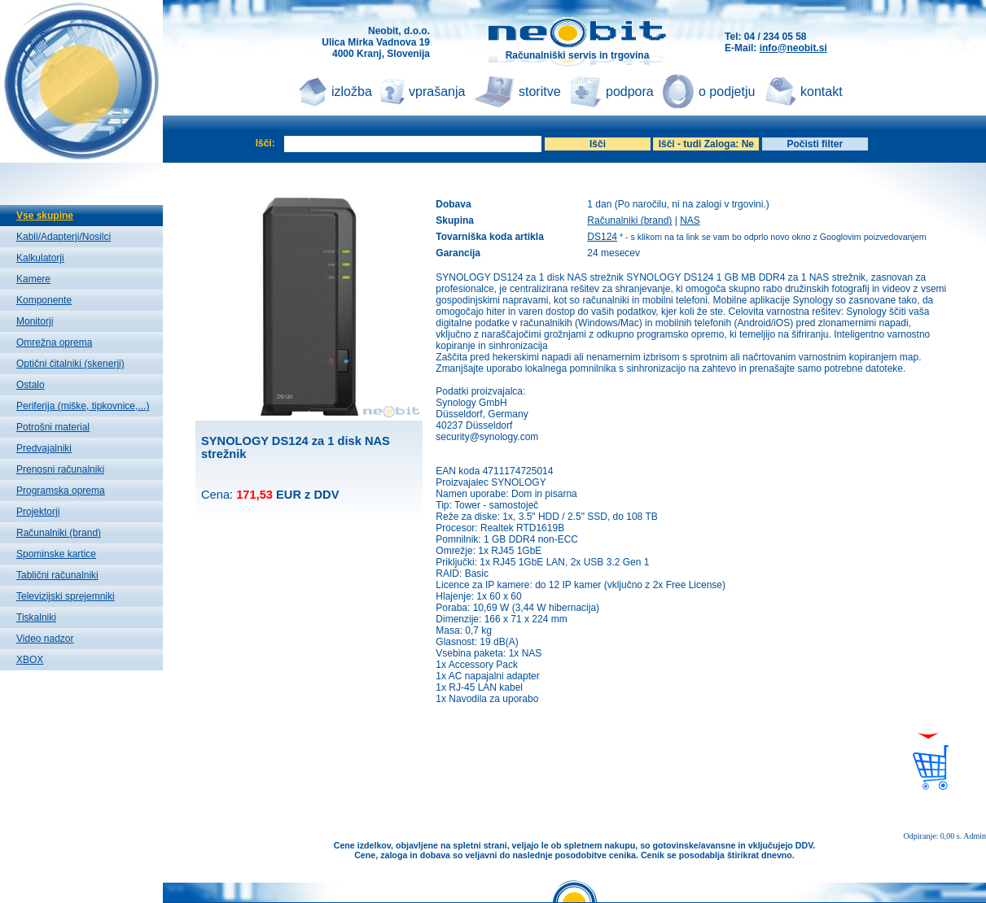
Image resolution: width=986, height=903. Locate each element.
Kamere (33, 279)
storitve (540, 91)
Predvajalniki (44, 448)
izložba (351, 91)
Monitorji (34, 321)
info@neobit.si (793, 48)
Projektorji (37, 511)
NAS (690, 220)
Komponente (44, 300)
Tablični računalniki (57, 575)
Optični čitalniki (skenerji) (70, 363)
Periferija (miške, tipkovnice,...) (82, 406)
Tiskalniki (36, 617)
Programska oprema (60, 490)
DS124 (602, 236)
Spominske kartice (56, 554)
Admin (974, 835)
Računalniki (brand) (58, 533)
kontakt (821, 91)
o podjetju (727, 91)
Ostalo (30, 384)
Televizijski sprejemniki (65, 596)
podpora (630, 91)
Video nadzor (45, 638)
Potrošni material (53, 427)
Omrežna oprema (54, 342)
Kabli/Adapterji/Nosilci (63, 236)
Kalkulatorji (40, 258)
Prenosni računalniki (60, 469)
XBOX (29, 659)
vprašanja (437, 91)
